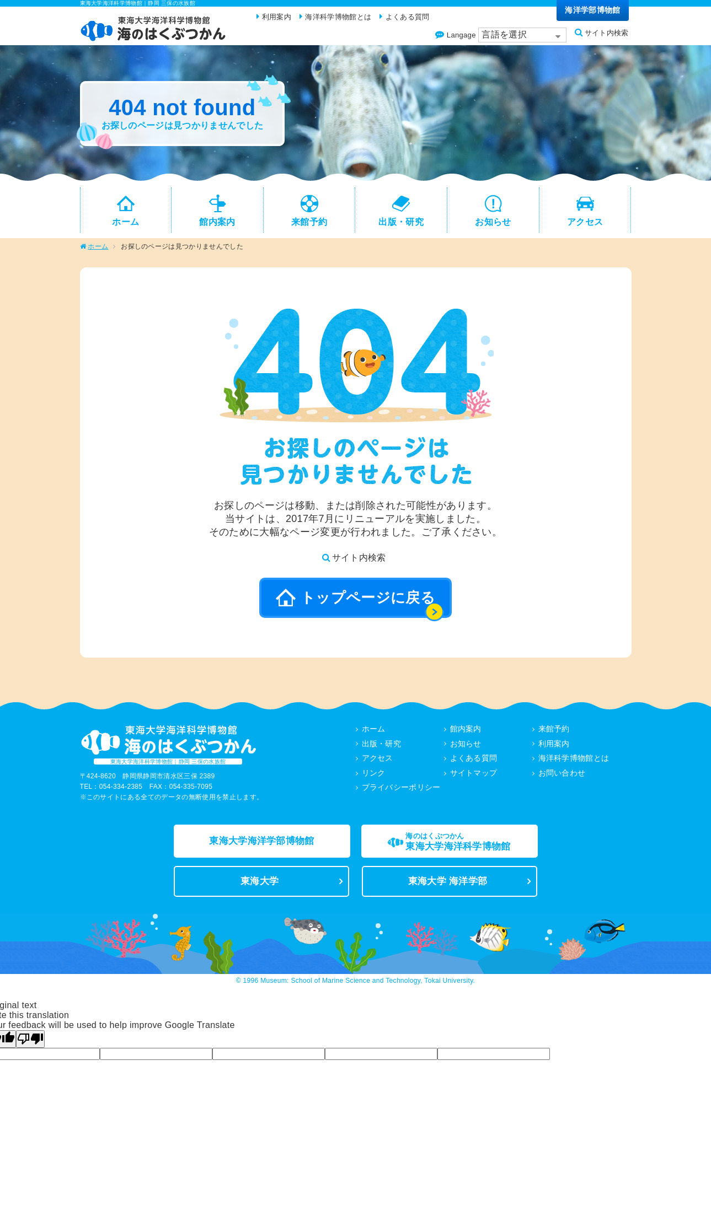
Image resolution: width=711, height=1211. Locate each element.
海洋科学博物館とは (574, 762)
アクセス (377, 762)
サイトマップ (474, 776)
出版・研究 (382, 748)
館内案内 (466, 733)
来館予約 (554, 733)
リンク (374, 776)
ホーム (98, 251)
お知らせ (466, 748)
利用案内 (554, 748)
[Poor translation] (30, 1050)
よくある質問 (474, 762)
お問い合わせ (562, 776)
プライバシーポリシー (401, 791)
